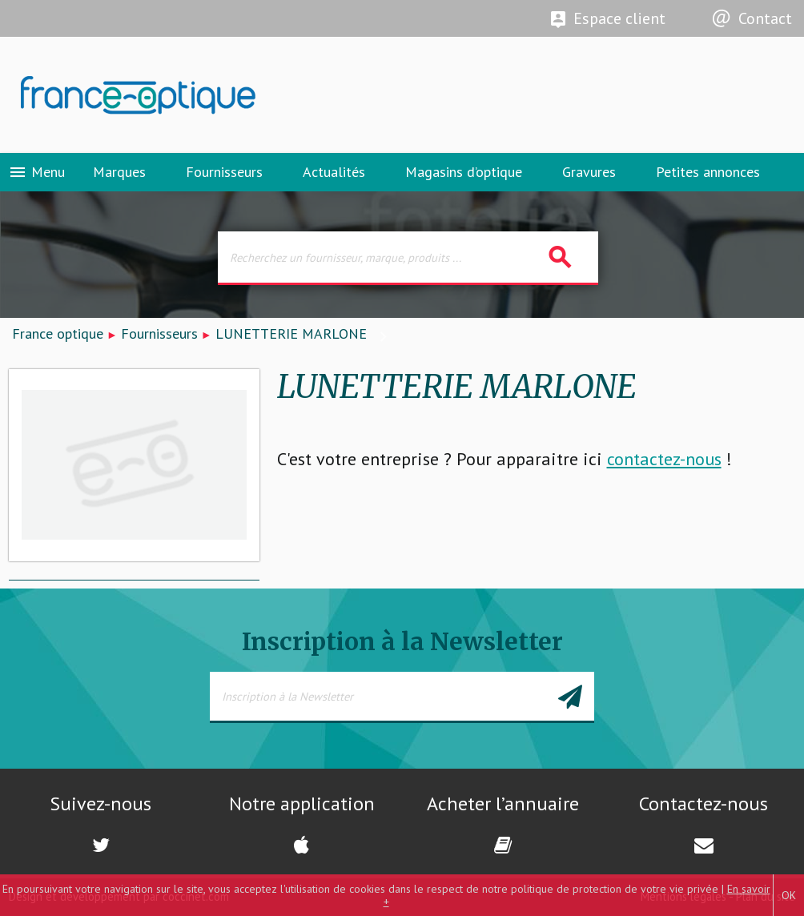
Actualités (334, 172)
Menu (36, 172)
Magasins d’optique (463, 172)
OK (789, 895)
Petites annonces (708, 172)
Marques (119, 172)
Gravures (589, 172)
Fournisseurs (224, 172)
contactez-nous (664, 459)
